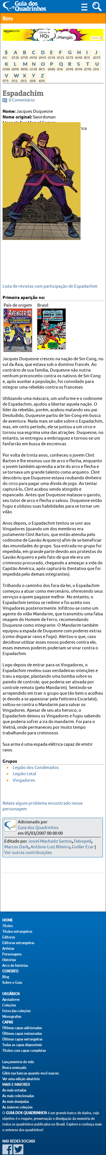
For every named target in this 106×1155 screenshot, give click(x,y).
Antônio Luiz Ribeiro (50, 847)
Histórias (9, 960)
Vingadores (24, 780)
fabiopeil (82, 841)
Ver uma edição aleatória (21, 1079)
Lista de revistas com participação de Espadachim (50, 286)
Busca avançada (14, 1067)
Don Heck (35, 134)
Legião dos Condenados (36, 767)
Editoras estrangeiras (18, 943)
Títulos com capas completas (24, 1050)
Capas (7, 1022)
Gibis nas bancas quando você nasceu (30, 1073)
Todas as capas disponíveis (22, 1045)
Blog (5, 977)
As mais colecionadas (18, 1096)
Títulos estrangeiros (17, 931)
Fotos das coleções (16, 1011)
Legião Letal (24, 774)
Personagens (11, 954)
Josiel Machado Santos (50, 841)
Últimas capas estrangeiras (22, 1039)
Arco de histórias (15, 965)
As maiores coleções (17, 1107)
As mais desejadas (15, 1101)
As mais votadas (14, 1090)
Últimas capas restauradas (22, 1033)
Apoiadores (11, 999)
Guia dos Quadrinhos (38, 827)
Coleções (9, 1005)
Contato (10, 971)
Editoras (8, 937)
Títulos (7, 926)
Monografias (11, 1016)
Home (7, 920)
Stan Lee (54, 134)
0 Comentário (22, 100)
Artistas (8, 948)
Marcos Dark (16, 847)
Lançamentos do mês (18, 1062)
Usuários (11, 994)
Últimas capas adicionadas (22, 1028)
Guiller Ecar (83, 847)
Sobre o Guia (12, 982)
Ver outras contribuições (28, 852)
